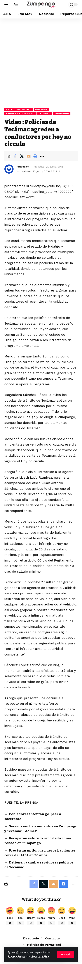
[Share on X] (22, 156)
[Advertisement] (41, 61)
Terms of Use (40, 956)
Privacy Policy (16, 956)
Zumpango (61, 113)
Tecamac (44, 113)
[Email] (28, 156)
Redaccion (22, 166)
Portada (41, 109)
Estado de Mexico (18, 109)
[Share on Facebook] (15, 156)
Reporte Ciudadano (20, 113)
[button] (65, 954)
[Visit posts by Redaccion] (9, 169)
